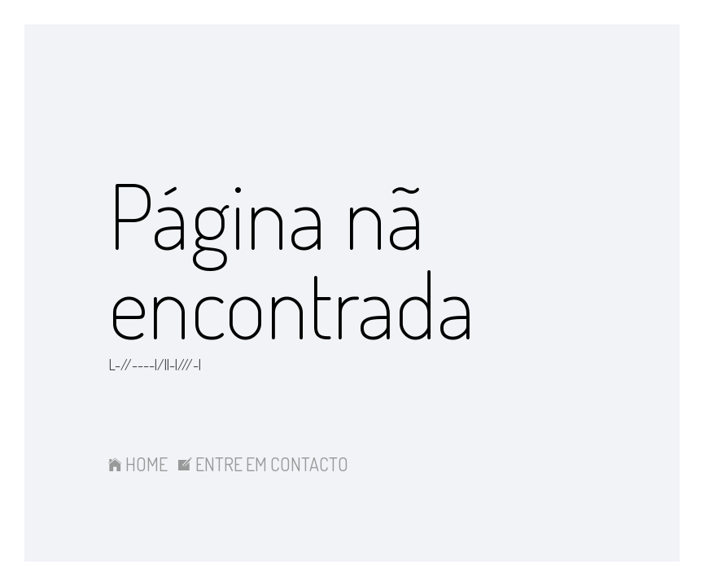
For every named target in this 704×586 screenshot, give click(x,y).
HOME (138, 464)
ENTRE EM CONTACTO (263, 464)
